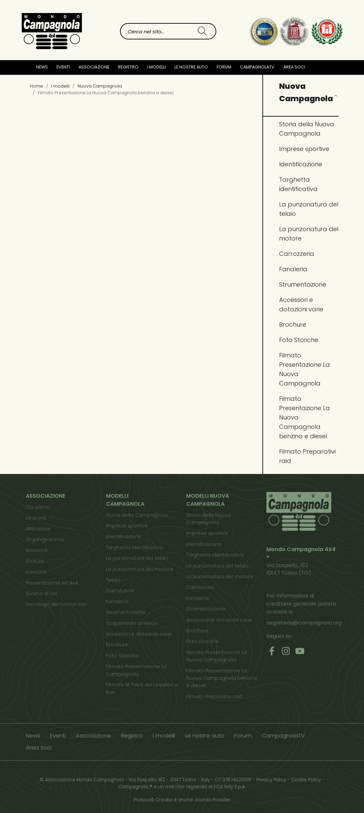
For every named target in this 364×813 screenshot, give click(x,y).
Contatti (36, 571)
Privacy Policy (271, 780)
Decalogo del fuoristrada (56, 604)
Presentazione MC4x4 (52, 583)
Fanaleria (293, 269)
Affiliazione (38, 528)
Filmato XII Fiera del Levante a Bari (142, 688)
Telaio (113, 580)
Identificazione (300, 164)
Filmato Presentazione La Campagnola (136, 670)
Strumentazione (302, 284)
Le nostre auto (191, 67)
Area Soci (294, 67)
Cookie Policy (306, 780)
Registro (132, 736)
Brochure (292, 324)
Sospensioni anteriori (131, 623)
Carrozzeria (296, 254)
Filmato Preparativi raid (307, 456)
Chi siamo (38, 507)
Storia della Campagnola (137, 515)
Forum (224, 67)
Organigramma (45, 539)
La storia (36, 517)
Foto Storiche (298, 340)
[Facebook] (271, 650)
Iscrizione (37, 550)
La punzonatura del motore (308, 233)
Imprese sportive (304, 149)
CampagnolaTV (257, 67)
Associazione (93, 736)
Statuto (35, 561)
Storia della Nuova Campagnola (306, 129)
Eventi (63, 67)
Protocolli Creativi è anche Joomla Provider (182, 800)
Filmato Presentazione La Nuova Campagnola (304, 369)
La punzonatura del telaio (308, 209)
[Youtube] (299, 650)
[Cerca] (202, 31)
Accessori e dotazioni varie (301, 304)
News (42, 67)
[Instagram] (285, 650)
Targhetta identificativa (298, 184)
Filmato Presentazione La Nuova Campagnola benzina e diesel (304, 417)
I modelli (164, 736)
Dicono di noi (41, 593)
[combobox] (155, 31)
